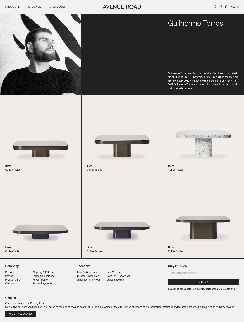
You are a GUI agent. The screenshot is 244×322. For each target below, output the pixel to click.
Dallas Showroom (116, 279)
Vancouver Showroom (89, 279)
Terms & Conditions (43, 275)
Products (12, 7)
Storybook (58, 7)
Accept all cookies (21, 313)
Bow (8, 165)
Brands (9, 275)
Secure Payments (42, 283)
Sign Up (203, 282)
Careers (9, 283)
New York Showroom (118, 275)
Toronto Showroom (87, 272)
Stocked (34, 7)
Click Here (11, 303)
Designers (11, 272)
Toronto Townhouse (88, 275)
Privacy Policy (40, 279)
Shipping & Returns (43, 272)
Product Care (12, 279)
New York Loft (114, 272)
